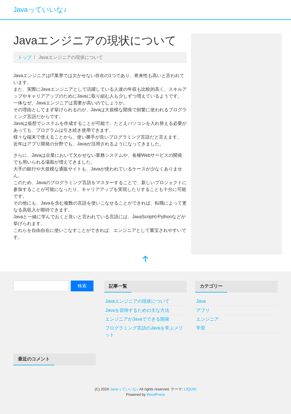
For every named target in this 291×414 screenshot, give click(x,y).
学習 (200, 328)
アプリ (203, 310)
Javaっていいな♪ (40, 9)
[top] (145, 259)
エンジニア (207, 319)
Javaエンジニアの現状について (137, 301)
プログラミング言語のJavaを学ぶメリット (144, 331)
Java (201, 301)
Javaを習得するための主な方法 (137, 310)
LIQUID (190, 389)
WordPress (156, 394)
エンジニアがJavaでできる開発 (137, 319)
